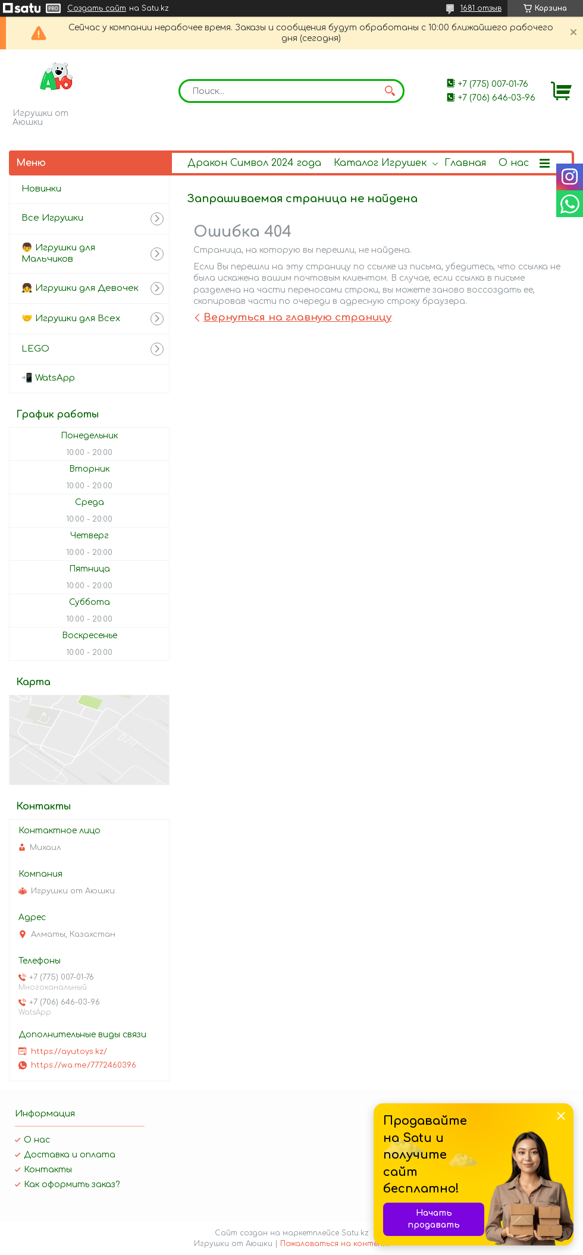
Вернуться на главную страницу (297, 317)
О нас (514, 163)
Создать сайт (96, 8)
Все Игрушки (52, 218)
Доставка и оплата (69, 1154)
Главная (465, 163)
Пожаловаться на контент (334, 1244)
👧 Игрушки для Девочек (80, 288)
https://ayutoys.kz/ (69, 1051)
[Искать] (390, 91)
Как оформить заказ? (72, 1184)
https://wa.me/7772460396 (83, 1065)
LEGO (35, 349)
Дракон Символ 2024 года (254, 163)
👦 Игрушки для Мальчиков (58, 253)
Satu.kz (355, 1233)
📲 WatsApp (48, 378)
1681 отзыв (480, 8)
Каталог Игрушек (380, 163)
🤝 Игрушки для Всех (70, 318)
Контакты (48, 1169)
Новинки (41, 189)
